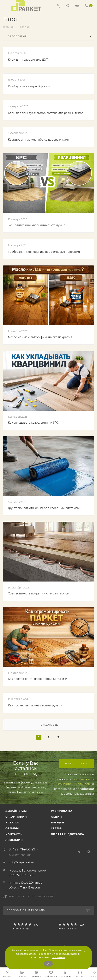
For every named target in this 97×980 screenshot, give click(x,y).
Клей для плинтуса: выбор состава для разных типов (45, 113)
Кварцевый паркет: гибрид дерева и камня (39, 139)
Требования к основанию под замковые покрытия (44, 251)
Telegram (79, 852)
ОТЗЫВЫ (12, 828)
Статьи (57, 828)
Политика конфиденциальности (31, 896)
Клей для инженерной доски (29, 86)
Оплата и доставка (67, 834)
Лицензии (14, 839)
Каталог (12, 822)
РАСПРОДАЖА (61, 810)
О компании (16, 816)
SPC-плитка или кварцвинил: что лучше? (37, 225)
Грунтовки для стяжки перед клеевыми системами (44, 508)
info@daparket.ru (21, 862)
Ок (48, 963)
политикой (58, 957)
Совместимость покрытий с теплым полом (38, 593)
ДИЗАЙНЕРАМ (16, 810)
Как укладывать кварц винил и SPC (33, 422)
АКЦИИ (56, 816)
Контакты (13, 834)
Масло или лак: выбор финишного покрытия (40, 337)
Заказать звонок (76, 763)
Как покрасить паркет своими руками (35, 705)
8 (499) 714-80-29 (22, 849)
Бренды (57, 822)
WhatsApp (89, 852)
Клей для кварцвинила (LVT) (28, 59)
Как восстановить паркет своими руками (37, 679)
